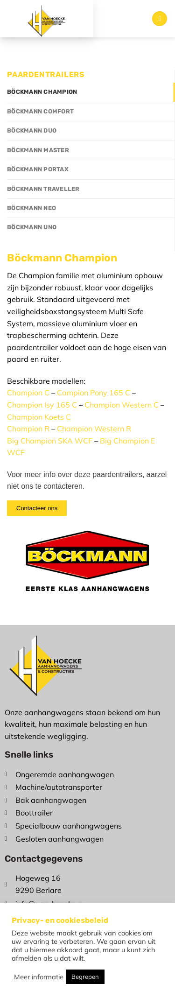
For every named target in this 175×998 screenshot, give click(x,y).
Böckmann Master (38, 150)
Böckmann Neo (31, 207)
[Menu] (159, 19)
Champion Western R (94, 428)
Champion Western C (121, 404)
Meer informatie (38, 977)
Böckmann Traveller (43, 188)
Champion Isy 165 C (42, 404)
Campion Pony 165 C (93, 392)
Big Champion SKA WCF (49, 440)
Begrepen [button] (85, 976)
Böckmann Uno (31, 227)
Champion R (28, 428)
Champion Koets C (39, 417)
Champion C (28, 392)
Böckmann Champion (42, 91)
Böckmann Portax (38, 169)
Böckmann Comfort (40, 111)
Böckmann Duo (31, 130)
